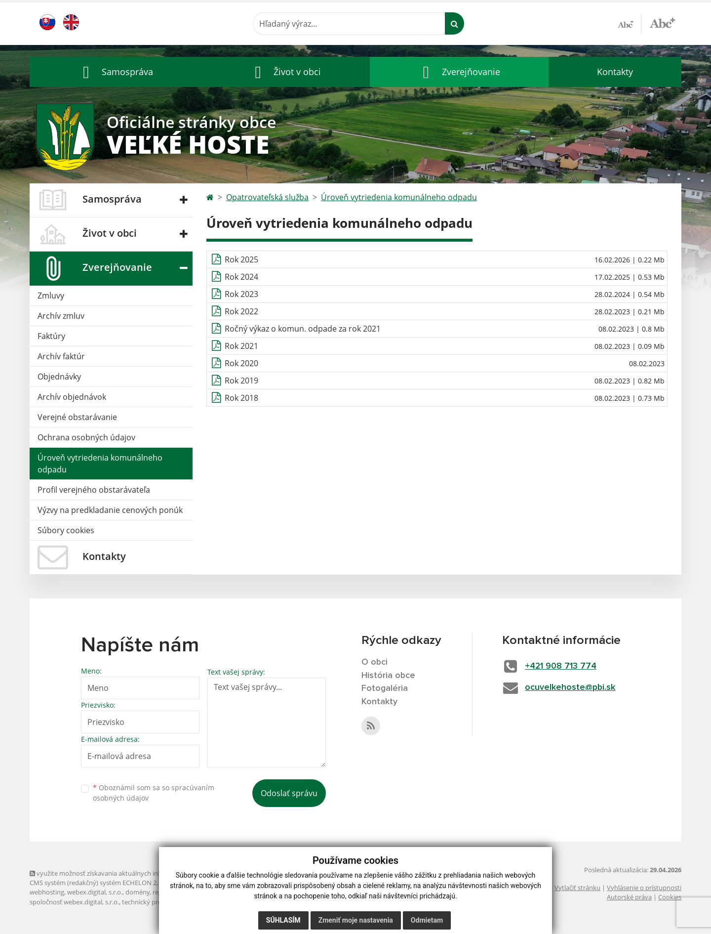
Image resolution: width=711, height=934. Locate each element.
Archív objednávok (72, 396)
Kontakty (615, 72)
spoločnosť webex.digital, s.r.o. (74, 901)
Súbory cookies (66, 530)
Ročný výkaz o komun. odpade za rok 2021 (303, 328)
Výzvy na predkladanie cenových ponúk (110, 510)
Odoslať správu (289, 793)
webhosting (47, 892)
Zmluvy (51, 295)
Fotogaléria (384, 688)
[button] (115, 72)
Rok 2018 (241, 397)
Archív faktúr (61, 356)
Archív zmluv (61, 315)
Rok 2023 (241, 294)
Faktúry (51, 336)
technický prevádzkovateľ (159, 901)
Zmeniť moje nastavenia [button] (355, 920)
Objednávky (59, 376)
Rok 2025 (241, 259)
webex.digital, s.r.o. (94, 892)
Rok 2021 (241, 345)
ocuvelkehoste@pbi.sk (571, 687)
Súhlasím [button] (283, 920)
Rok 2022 (241, 311)
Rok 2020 (241, 363)
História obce (388, 675)
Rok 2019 (241, 380)
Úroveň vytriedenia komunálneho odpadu (100, 463)
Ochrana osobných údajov (86, 437)
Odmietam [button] (427, 920)
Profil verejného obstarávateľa (94, 489)
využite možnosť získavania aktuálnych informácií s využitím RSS (127, 873)
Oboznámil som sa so (153, 793)
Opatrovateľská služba (267, 197)
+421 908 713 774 (562, 666)
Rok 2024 (241, 276)
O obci (374, 662)
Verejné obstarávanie (77, 417)
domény (137, 892)
